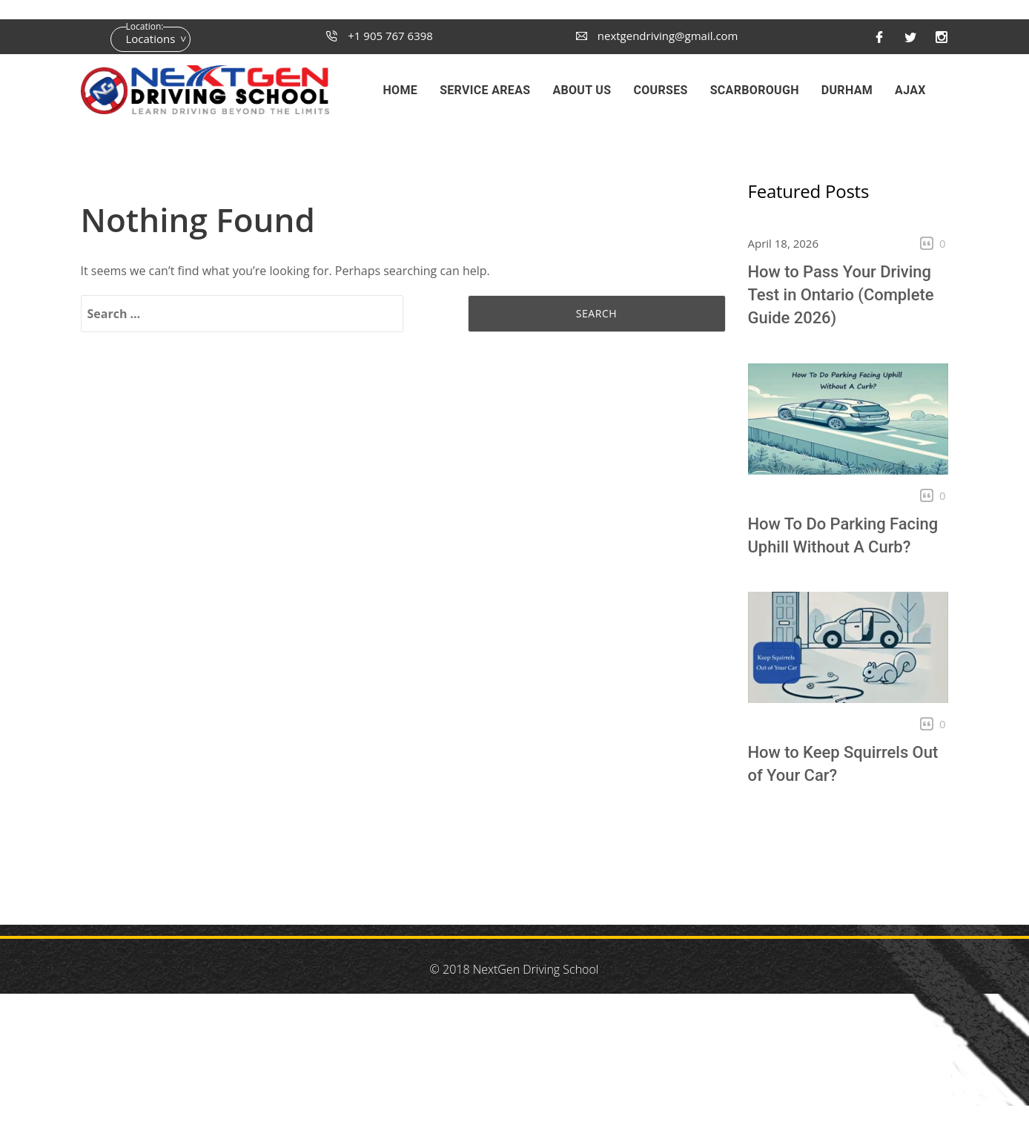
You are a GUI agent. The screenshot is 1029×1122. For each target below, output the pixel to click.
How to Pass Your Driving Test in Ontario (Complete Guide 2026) (841, 295)
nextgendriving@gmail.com (657, 35)
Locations (151, 38)
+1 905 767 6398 (379, 35)
